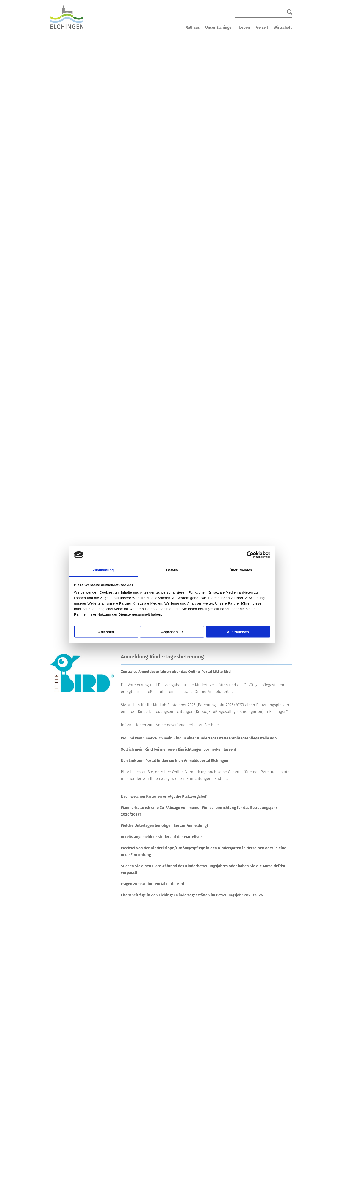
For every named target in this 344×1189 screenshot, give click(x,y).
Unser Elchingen (219, 27)
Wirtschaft (283, 27)
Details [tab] (172, 570)
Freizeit (261, 27)
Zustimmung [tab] (103, 570)
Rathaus (193, 27)
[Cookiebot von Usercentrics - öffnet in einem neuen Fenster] (250, 554)
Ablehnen (106, 632)
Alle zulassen (238, 632)
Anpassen (172, 632)
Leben (244, 27)
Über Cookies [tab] (241, 570)
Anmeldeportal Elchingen (206, 760)
